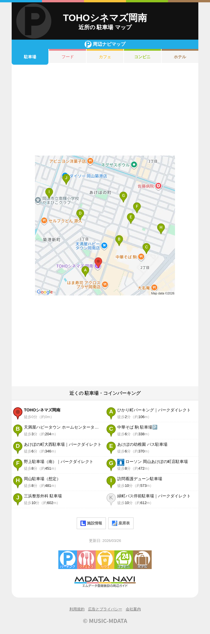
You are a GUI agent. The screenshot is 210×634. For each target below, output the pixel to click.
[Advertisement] (105, 110)
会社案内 (133, 609)
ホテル (180, 56)
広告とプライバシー (105, 609)
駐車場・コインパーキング (67, 559)
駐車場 (30, 56)
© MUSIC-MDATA (105, 621)
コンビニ (142, 56)
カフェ (105, 56)
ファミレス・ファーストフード (86, 559)
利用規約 (77, 609)
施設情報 (91, 523)
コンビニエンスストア (123, 559)
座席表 (121, 523)
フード (68, 56)
